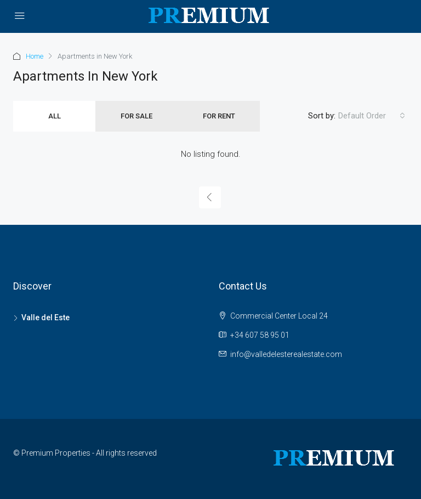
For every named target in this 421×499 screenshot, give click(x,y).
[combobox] (372, 115)
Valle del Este (45, 317)
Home (34, 56)
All (54, 116)
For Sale (136, 116)
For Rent (219, 116)
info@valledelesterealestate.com (286, 354)
